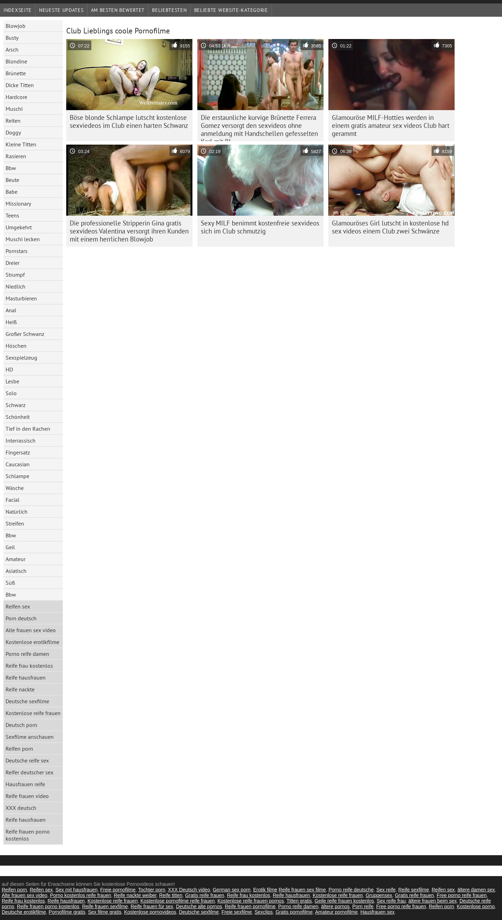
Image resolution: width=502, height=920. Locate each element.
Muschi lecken (23, 239)
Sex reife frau (391, 901)
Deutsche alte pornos (199, 906)
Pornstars (17, 250)
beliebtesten (169, 10)
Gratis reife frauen (204, 895)
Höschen (16, 345)
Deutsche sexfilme (27, 701)
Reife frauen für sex (152, 906)
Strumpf (15, 274)
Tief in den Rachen (28, 428)
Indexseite (17, 10)
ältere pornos (335, 906)
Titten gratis (299, 901)
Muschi (14, 108)
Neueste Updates (61, 10)
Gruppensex (379, 895)
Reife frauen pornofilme (250, 906)
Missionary (18, 203)
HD (9, 369)
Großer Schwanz (25, 333)
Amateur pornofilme (336, 912)
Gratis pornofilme (294, 912)
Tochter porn (151, 889)
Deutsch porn (21, 724)
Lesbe (12, 381)
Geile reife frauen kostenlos (344, 901)
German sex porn (231, 889)
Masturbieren (21, 298)
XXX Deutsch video (189, 889)
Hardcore (16, 96)
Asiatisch (16, 570)
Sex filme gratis (104, 912)
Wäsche (15, 487)
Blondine (16, 61)
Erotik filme (265, 889)
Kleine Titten (21, 144)
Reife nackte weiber (135, 895)
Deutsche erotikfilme (24, 912)
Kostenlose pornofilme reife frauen (177, 901)
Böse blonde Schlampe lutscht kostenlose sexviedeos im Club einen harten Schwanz (129, 121)
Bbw (11, 167)
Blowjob (15, 25)
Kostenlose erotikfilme (32, 641)
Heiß (11, 322)
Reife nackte (20, 689)
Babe (11, 191)
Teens (12, 215)
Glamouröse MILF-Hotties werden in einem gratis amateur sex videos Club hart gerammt (390, 125)
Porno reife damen (27, 653)
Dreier (13, 262)
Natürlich (17, 511)
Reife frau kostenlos (29, 665)
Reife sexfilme (413, 889)
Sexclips (263, 912)
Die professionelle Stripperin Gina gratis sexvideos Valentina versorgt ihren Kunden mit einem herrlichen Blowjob (129, 231)
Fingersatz (18, 452)
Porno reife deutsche (350, 889)
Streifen (15, 523)
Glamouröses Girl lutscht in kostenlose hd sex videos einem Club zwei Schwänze (390, 227)
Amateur (15, 558)
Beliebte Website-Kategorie (231, 10)
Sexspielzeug (21, 357)
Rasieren (16, 156)
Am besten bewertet (118, 10)
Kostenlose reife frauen (33, 713)
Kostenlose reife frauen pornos (251, 901)
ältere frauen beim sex (433, 901)
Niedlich (15, 286)
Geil (10, 547)
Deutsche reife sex (27, 760)
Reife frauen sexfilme (105, 906)
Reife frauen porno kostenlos (28, 835)
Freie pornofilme (118, 889)
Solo (11, 393)
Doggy (13, 132)
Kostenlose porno (476, 906)
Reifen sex (18, 606)
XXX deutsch (21, 807)
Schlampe (17, 476)
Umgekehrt (19, 227)
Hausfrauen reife (25, 784)
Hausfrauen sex (377, 912)
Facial (13, 499)
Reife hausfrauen (26, 677)
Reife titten (170, 895)
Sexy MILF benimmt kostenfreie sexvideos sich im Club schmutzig (260, 227)
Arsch (12, 49)
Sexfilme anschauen (30, 736)
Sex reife (385, 889)
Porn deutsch (21, 618)
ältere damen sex (476, 889)
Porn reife (363, 906)
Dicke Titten (20, 85)
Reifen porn (19, 748)
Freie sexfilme (236, 912)
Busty (12, 37)
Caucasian (18, 464)
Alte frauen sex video (31, 630)
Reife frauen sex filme (302, 889)
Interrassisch (21, 440)
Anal (11, 310)
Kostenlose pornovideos (150, 912)
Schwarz (15, 404)
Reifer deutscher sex (29, 772)
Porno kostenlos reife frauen (80, 895)
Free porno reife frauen (462, 895)
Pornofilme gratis (67, 912)
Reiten (13, 120)
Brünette (16, 73)
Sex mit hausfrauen (76, 889)
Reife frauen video (27, 795)
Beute (12, 179)
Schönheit (18, 416)
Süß (10, 582)
